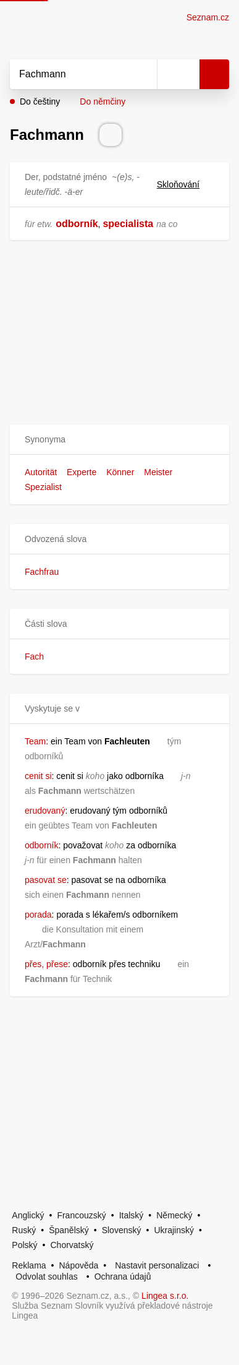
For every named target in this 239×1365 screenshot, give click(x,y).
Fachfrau (42, 572)
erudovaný (45, 811)
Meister (158, 472)
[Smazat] (143, 74)
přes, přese (46, 964)
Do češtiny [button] (40, 101)
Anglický (28, 1215)
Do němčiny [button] (102, 101)
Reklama (29, 1265)
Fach (34, 656)
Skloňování (185, 184)
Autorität (41, 472)
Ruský (24, 1230)
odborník (77, 223)
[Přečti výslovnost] (110, 135)
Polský (24, 1245)
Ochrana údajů (122, 1276)
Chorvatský (71, 1245)
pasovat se (46, 880)
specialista (128, 223)
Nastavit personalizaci (157, 1265)
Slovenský (121, 1230)
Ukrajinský (174, 1230)
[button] (119, 439)
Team (35, 741)
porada (38, 914)
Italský (131, 1215)
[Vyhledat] (70, 74)
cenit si (38, 776)
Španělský (69, 1230)
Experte (81, 472)
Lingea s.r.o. (164, 1296)
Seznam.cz (208, 17)
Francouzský (81, 1215)
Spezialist (43, 487)
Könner (120, 472)
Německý (174, 1215)
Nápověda (79, 1265)
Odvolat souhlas (46, 1276)
